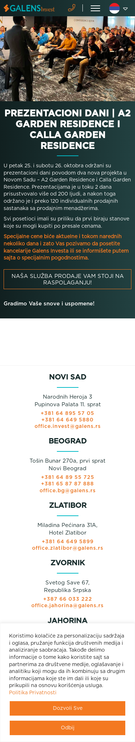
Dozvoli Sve (67, 708)
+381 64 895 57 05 (67, 413)
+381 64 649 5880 (67, 420)
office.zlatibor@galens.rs (67, 548)
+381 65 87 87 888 (67, 483)
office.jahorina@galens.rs (67, 605)
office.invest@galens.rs (68, 426)
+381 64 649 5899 (68, 541)
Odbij (68, 727)
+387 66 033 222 (67, 599)
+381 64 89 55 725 (67, 477)
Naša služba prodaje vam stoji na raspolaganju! (68, 280)
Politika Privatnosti (33, 692)
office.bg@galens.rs (68, 490)
